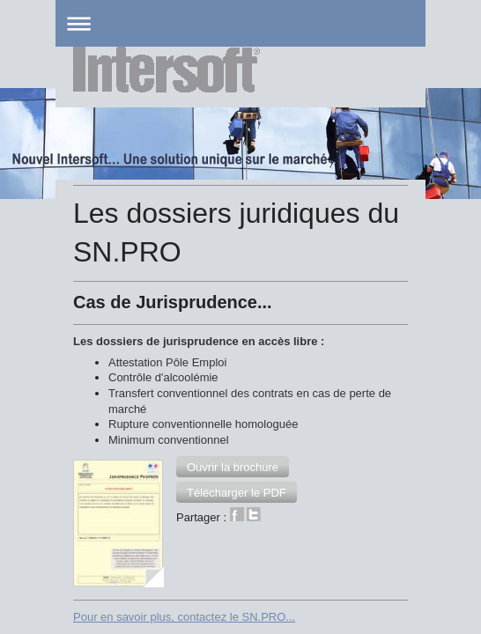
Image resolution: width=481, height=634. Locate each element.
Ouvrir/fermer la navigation (240, 23)
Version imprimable (133, 535)
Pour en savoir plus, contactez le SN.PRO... (184, 474)
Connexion (380, 534)
